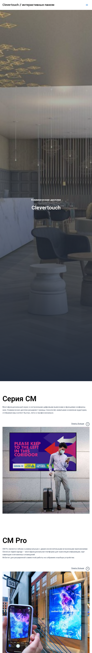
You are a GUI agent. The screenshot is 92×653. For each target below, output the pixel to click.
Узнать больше (77, 424)
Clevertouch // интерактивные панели (28, 5)
